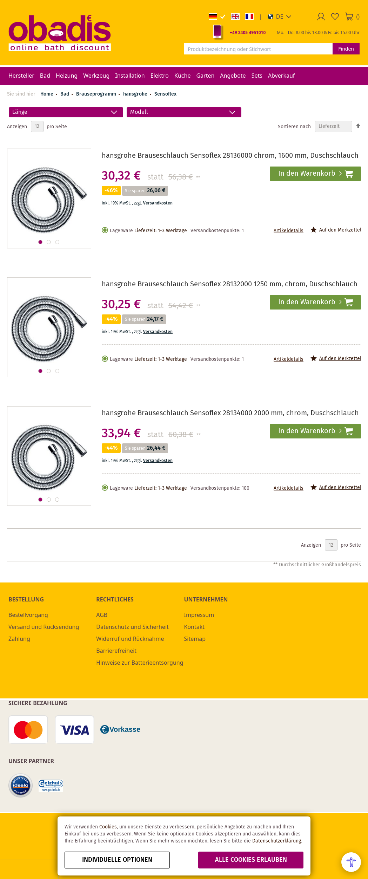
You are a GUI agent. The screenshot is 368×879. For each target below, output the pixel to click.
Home (46, 94)
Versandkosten (158, 203)
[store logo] (59, 33)
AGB (101, 615)
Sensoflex (165, 94)
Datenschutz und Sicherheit (132, 627)
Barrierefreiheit (116, 651)
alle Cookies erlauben (251, 860)
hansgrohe (136, 94)
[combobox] (258, 48)
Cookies (108, 827)
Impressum (199, 615)
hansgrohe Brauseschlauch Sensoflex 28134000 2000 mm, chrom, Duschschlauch (230, 413)
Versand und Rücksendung (43, 627)
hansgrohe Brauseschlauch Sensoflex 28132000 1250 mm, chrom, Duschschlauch (229, 284)
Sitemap (195, 639)
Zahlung (19, 639)
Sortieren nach (294, 126)
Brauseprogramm (97, 94)
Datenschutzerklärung (276, 841)
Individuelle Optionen (117, 860)
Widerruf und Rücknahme (130, 639)
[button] (280, 16)
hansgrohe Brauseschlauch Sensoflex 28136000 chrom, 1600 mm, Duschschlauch (230, 155)
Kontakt (194, 627)
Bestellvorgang (28, 615)
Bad (65, 94)
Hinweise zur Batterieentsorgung (139, 662)
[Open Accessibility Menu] (351, 862)
